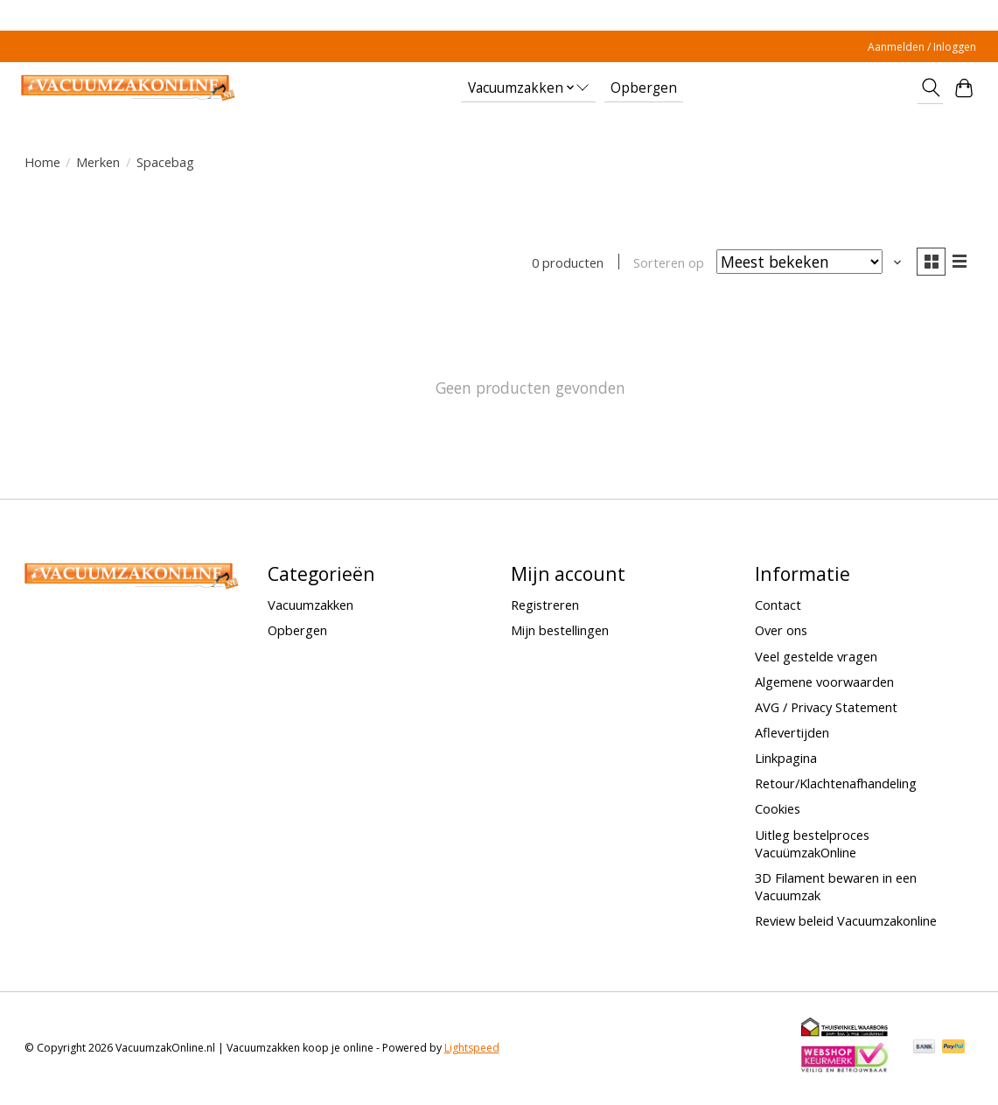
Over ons (781, 631)
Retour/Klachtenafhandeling (836, 785)
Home (42, 162)
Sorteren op (666, 263)
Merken (98, 162)
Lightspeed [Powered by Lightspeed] (471, 1049)
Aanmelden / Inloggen (922, 46)
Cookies (777, 810)
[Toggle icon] (930, 87)
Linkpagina (786, 759)
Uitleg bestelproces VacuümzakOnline (812, 844)
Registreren (545, 606)
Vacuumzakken (310, 606)
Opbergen (644, 88)
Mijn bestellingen (560, 631)
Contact (778, 606)
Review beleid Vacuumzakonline (846, 922)
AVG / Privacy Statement (826, 708)
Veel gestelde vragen (816, 657)
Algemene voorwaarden (824, 683)
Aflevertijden (792, 734)
